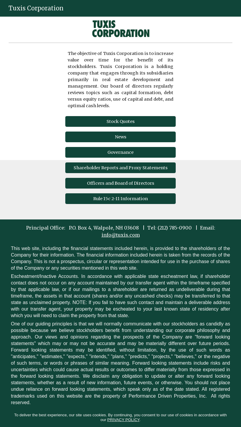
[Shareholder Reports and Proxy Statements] (120, 168)
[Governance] (120, 152)
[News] (120, 137)
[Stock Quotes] (120, 121)
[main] (120, 79)
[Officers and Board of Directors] (120, 183)
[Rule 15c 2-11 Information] (120, 198)
